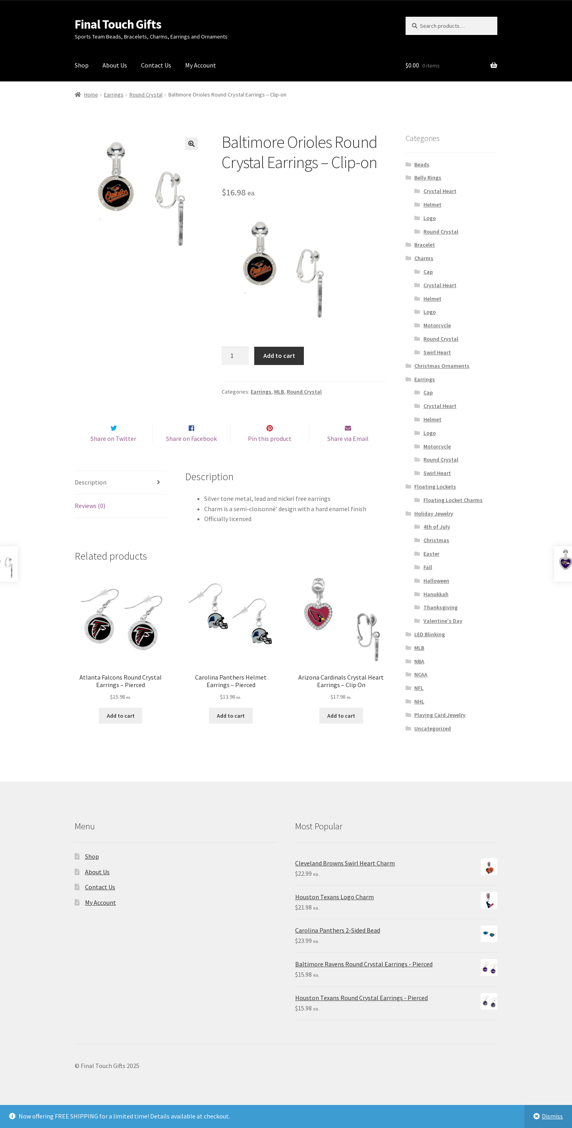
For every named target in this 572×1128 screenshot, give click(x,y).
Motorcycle (437, 325)
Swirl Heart (437, 352)
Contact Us (156, 65)
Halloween (436, 580)
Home (91, 94)
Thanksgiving (440, 607)
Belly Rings (427, 177)
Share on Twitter (113, 455)
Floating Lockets (435, 486)
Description (90, 499)
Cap (428, 271)
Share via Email (348, 455)
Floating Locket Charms (453, 500)
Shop (82, 65)
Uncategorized (432, 728)
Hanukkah (435, 594)
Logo (429, 218)
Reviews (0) (90, 522)
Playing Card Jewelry (440, 715)
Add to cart (279, 355)
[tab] (120, 500)
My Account (200, 65)
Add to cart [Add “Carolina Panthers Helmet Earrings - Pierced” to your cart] (231, 732)
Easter (431, 553)
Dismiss (552, 1116)
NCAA (420, 674)
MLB (279, 391)
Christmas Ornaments (442, 365)
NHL (419, 701)
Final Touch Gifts (118, 24)
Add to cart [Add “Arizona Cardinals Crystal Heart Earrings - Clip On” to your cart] (341, 732)
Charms (423, 258)
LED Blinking (429, 634)
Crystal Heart (439, 191)
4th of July (436, 526)
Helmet (432, 204)
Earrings (114, 94)
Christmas (436, 540)
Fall (427, 567)
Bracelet (424, 244)
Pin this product (270, 455)
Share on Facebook (191, 455)
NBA (419, 661)
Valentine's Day (442, 620)
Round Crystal (145, 94)
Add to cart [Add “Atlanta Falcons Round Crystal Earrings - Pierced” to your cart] (121, 732)
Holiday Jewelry (433, 513)
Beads (421, 164)
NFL (418, 687)
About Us (114, 65)
